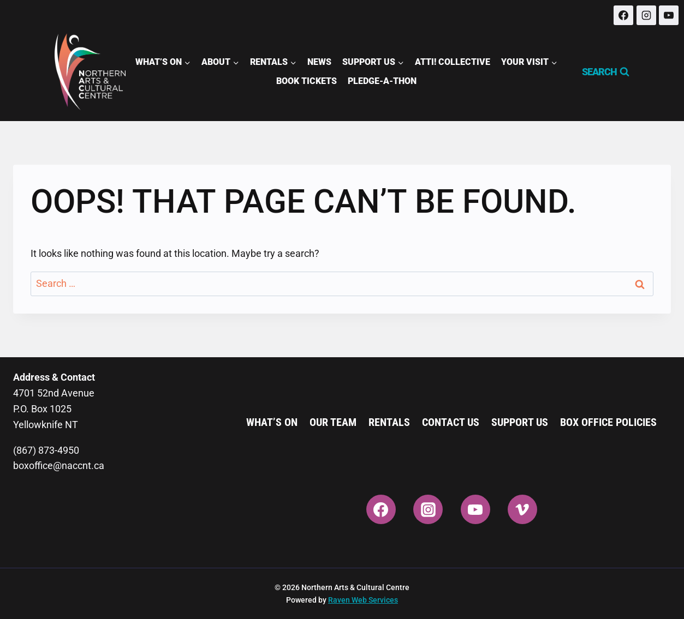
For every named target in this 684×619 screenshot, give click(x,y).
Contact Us (450, 422)
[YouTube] (669, 15)
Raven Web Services (363, 600)
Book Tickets (306, 81)
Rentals (389, 422)
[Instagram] (646, 15)
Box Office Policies (608, 422)
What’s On (272, 422)
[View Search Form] (600, 72)
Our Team (333, 422)
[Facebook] (623, 15)
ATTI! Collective (452, 62)
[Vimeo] (522, 509)
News (319, 62)
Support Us (519, 422)
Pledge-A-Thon (382, 81)
